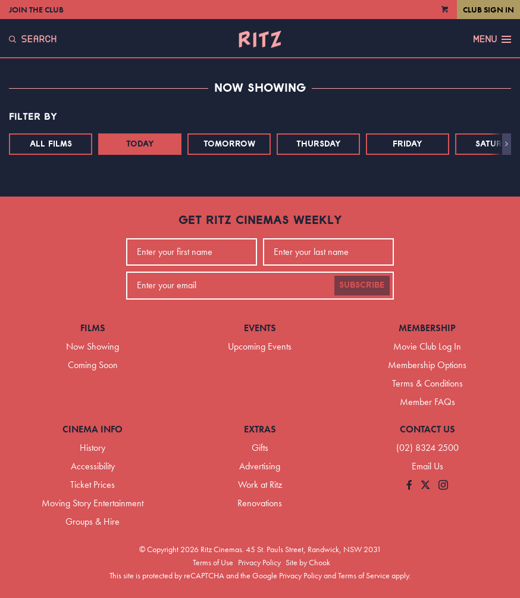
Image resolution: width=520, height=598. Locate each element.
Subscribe (362, 285)
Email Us (427, 466)
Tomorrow (229, 144)
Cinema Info (92, 429)
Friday (407, 144)
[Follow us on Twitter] (425, 485)
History (92, 447)
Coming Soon (93, 365)
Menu (492, 39)
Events (260, 328)
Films (92, 328)
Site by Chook (308, 562)
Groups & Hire (92, 521)
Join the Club (36, 9)
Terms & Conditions (427, 383)
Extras (260, 429)
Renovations (259, 503)
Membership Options (427, 365)
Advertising (259, 466)
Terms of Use (213, 562)
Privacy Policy (259, 562)
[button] (506, 144)
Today (140, 144)
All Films (51, 144)
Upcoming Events (260, 346)
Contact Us (427, 429)
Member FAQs (427, 401)
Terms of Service (364, 575)
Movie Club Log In (427, 346)
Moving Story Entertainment (92, 503)
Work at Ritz (260, 484)
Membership (427, 328)
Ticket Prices (92, 484)
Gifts (260, 447)
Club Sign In (488, 9)
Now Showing (92, 346)
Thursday (318, 144)
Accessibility (93, 466)
